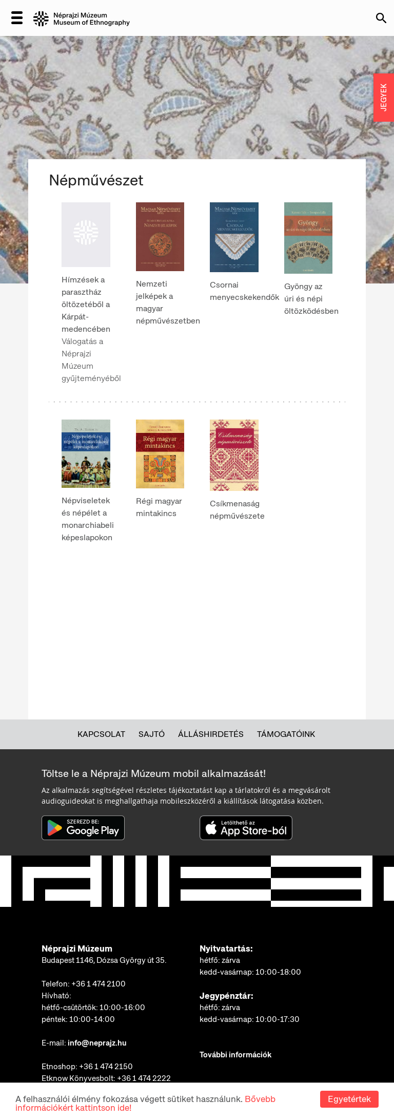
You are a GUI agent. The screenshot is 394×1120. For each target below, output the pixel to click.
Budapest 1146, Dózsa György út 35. (104, 960)
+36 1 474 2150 (106, 1066)
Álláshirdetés (211, 734)
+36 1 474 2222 (144, 1078)
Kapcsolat (101, 734)
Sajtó (152, 734)
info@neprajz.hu (97, 1043)
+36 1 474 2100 (98, 984)
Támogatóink (286, 734)
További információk (235, 1055)
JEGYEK (383, 97)
